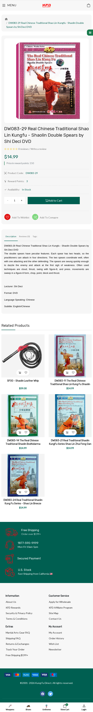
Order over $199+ (31, 533)
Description (11, 236)
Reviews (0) (24, 236)
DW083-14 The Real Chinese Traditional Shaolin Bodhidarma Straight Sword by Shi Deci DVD (23, 444)
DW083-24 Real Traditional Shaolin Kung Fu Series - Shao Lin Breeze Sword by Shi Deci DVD (22, 504)
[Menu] (9, 5)
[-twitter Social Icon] (50, 693)
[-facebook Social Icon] (42, 693)
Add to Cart (53, 200)
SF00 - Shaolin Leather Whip (23, 380)
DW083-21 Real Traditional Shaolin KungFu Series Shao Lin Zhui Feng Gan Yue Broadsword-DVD (70, 444)
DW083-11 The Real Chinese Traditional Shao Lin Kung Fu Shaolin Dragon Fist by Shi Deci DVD (70, 384)
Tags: (35, 236)
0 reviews (23, 148)
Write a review (38, 148)
